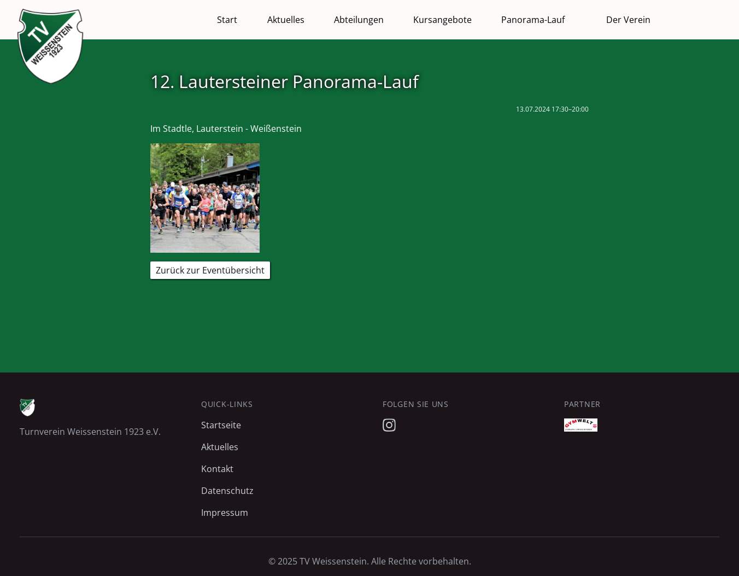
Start (227, 20)
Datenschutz (227, 491)
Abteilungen (359, 20)
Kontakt (217, 469)
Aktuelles (285, 20)
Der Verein (628, 20)
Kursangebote (442, 20)
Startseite (221, 425)
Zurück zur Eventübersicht (210, 270)
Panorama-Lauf (533, 20)
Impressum (224, 513)
